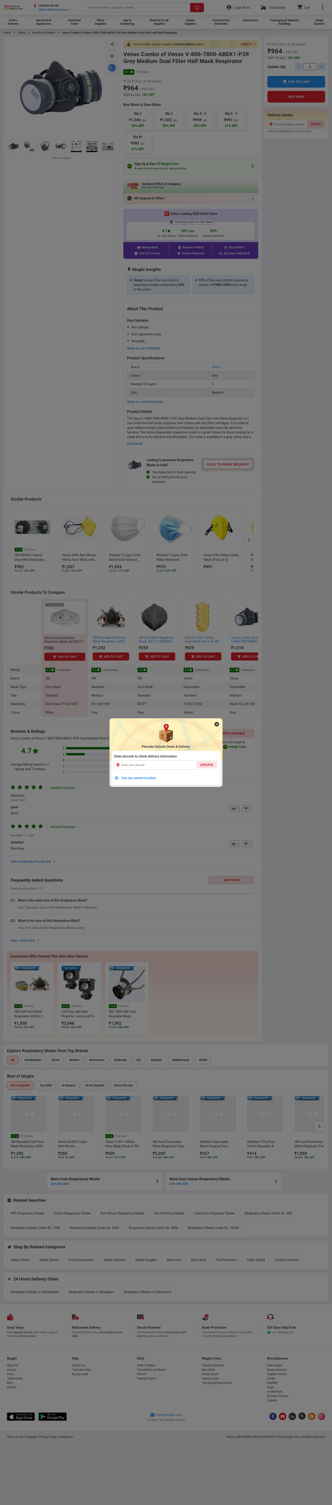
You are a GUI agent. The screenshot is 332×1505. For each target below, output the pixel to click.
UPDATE (206, 764)
